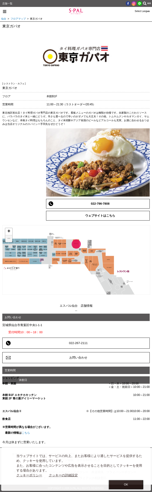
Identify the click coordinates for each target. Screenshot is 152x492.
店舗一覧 (7, 3)
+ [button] (8, 231)
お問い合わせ (78, 357)
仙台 (3, 18)
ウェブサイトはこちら (100, 215)
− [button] (8, 238)
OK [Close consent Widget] (126, 484)
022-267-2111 (78, 343)
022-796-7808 (100, 203)
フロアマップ (18, 18)
